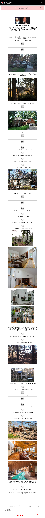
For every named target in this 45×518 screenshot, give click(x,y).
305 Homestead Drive (32, 102)
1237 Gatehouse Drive (29, 383)
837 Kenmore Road (28, 323)
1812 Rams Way (28, 481)
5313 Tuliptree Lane (30, 365)
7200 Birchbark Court (32, 131)
